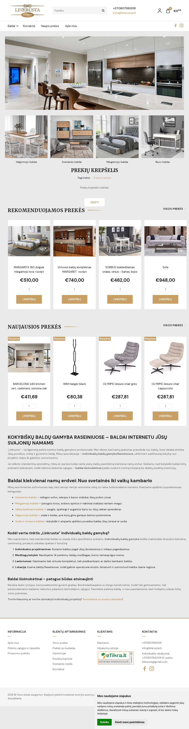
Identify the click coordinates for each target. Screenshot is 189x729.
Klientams (104, 632)
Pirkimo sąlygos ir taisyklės (24, 648)
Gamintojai (59, 653)
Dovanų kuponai (62, 658)
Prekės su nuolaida (64, 648)
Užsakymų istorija (107, 648)
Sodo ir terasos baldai (29, 521)
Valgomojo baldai (26, 515)
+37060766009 (124, 8)
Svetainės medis (63, 663)
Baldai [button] (11, 26)
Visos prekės (173, 208)
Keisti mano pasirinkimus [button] (130, 722)
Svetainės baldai (26, 497)
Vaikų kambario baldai (29, 509)
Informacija (17, 632)
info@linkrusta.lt (124, 13)
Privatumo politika (19, 653)
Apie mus (71, 26)
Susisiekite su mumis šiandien (102, 599)
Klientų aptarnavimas (69, 632)
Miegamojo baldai (26, 503)
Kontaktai (29, 26)
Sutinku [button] (104, 722)
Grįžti (94, 202)
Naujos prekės (50, 26)
